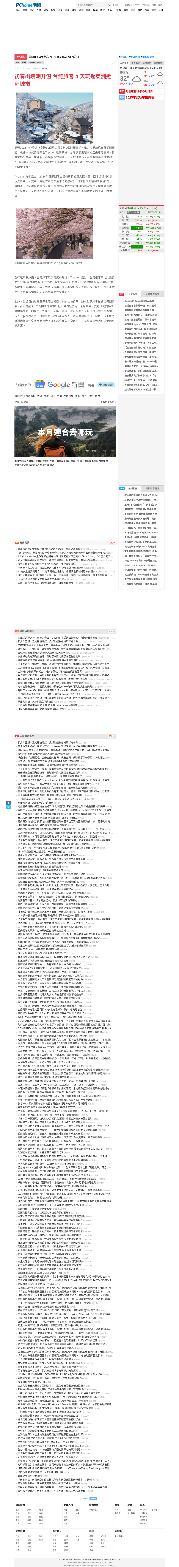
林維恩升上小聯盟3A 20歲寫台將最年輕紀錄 (147, 380)
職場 (67, 10)
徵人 (120, 1559)
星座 (81, 10)
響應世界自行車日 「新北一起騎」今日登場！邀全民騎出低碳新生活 (55, 1321)
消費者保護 (87, 1559)
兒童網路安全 (98, 1559)
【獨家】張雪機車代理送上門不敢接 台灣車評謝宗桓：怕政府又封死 (55, 912)
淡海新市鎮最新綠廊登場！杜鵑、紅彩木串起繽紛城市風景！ (50, 1453)
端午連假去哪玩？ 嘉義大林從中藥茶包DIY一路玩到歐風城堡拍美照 (55, 686)
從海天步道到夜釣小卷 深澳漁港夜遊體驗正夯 (42, 953)
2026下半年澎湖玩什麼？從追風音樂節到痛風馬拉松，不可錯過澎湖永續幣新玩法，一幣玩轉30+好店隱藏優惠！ (78, 1344)
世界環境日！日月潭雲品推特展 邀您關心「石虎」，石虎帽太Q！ (53, 923)
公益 (103, 1543)
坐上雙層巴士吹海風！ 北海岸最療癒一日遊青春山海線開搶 (50, 1141)
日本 (52, 396)
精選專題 (93, 1510)
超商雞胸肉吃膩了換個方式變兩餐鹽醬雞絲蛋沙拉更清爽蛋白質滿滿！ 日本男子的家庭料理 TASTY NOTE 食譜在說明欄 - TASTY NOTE (90, 821)
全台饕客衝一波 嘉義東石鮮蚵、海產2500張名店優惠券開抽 (50, 1066)
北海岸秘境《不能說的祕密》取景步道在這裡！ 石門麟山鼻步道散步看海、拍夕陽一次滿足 (67, 1156)
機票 (97, 396)
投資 (91, 1543)
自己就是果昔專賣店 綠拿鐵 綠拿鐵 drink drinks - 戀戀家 (48, 705)
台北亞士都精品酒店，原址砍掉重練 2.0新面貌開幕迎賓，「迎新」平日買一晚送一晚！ (64, 1111)
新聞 (17, 62)
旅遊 (133, 10)
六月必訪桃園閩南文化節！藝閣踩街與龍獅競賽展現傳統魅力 (50, 979)
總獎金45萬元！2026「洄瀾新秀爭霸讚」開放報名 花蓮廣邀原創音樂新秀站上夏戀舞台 (65, 934)
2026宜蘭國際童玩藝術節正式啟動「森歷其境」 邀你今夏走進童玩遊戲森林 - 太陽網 (63, 1047)
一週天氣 (143, 1513)
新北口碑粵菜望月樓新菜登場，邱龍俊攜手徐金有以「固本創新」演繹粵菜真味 (60, 1190)
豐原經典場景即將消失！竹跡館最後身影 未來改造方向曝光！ (50, 964)
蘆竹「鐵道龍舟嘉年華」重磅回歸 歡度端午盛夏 (43, 1077)
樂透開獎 (158, 63)
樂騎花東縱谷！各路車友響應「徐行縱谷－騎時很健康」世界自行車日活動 (57, 1340)
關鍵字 (118, 1531)
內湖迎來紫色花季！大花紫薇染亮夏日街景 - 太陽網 (45, 1062)
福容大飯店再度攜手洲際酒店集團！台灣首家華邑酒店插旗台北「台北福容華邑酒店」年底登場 (68, 1487)
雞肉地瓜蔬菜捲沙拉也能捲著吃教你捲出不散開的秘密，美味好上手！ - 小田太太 (61, 829)
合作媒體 (145, 5)
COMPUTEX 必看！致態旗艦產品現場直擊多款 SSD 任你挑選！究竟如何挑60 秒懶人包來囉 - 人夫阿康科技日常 (78, 1028)
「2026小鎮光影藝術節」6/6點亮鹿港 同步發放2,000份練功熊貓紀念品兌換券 (60, 1374)
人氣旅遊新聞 (152, 294)
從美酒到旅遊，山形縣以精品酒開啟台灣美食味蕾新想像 (48, 1269)
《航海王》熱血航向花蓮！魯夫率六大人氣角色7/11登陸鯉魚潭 (51, 1122)
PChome (136, 5)
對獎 (129, 1505)
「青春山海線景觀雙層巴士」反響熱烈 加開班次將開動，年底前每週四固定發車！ (61, 1355)
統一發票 (131, 1513)
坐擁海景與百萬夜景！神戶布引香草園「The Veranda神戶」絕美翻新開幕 (57, 1397)
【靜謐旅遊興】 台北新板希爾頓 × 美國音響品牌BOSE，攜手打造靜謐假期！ (59, 1333)
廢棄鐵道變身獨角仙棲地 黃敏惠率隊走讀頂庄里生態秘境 (49, 656)
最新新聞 (128, 488)
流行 (41, 1524)
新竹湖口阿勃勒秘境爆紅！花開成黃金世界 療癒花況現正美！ (50, 1265)
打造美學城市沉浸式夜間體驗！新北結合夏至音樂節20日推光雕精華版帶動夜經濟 (61, 1073)
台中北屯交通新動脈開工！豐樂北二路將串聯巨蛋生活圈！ (49, 1431)
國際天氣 (143, 1520)
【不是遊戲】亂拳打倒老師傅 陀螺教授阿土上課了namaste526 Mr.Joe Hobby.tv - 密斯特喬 (66, 1468)
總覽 (91, 1536)
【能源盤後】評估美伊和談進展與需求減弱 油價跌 (150, 347)
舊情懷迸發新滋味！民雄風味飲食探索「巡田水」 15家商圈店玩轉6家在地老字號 (61, 878)
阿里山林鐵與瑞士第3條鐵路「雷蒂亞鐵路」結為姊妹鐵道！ (50, 1325)
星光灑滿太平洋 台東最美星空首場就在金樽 (42, 930)
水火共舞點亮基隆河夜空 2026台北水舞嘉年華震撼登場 (48, 1164)
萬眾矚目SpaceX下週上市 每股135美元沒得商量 (149, 324)
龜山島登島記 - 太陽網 (30, 1476)
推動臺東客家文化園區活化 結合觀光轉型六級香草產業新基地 (51, 859)
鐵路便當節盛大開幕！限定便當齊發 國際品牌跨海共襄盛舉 (50, 908)
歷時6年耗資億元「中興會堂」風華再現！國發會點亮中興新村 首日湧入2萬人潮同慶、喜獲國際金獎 (72, 645)
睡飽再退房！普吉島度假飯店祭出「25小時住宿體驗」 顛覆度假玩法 (54, 942)
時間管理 (68, 396)
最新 (17, 1510)
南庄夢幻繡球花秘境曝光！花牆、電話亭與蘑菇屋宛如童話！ (50, 1220)
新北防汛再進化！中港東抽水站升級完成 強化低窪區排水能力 (50, 1250)
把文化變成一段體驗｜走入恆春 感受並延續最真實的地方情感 (50, 1006)
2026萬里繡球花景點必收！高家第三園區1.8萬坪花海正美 (49, 1438)
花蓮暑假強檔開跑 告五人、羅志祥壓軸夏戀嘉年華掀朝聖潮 (50, 1133)
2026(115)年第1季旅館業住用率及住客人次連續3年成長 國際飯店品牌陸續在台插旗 (62, 1352)
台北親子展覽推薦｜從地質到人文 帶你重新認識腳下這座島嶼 (50, 994)
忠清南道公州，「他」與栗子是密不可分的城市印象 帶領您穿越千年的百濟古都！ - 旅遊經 (66, 1051)
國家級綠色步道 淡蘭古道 (31, 1382)
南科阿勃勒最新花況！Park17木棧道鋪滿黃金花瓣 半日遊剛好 (51, 1013)
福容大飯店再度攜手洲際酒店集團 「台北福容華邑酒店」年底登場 (53, 1400)
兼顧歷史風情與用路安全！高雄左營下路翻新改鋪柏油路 (48, 1227)
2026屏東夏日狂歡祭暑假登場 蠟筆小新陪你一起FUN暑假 (48, 915)
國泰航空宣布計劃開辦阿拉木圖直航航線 (39, 866)
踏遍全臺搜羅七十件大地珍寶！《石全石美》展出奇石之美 (49, 1246)
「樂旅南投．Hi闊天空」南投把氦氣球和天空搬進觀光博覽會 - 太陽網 (55, 1479)
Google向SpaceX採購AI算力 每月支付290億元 (149, 301)
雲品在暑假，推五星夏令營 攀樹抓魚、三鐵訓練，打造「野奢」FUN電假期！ (59, 1085)
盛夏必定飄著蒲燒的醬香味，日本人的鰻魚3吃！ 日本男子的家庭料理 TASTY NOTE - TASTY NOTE (71, 1280)
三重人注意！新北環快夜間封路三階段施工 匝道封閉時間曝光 (50, 1261)
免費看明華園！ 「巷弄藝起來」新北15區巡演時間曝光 (47, 900)
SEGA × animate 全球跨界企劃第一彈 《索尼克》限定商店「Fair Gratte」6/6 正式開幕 (64, 556)
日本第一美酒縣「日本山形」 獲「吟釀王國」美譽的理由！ (49, 1115)
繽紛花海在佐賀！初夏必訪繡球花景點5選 (40, 1197)
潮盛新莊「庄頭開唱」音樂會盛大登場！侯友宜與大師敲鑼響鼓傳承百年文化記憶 (61, 649)
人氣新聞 (128, 294)
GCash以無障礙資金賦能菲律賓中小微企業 (41, 579)
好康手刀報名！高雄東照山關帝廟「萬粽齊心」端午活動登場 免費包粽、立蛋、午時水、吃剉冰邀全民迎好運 (77, 1126)
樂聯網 (44, 69)
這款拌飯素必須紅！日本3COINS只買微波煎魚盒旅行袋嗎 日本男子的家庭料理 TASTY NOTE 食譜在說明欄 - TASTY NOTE (84, 833)
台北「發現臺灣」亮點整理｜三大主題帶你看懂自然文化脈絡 (50, 991)
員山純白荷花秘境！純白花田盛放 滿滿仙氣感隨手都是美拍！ (50, 1235)
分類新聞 (20, 1505)
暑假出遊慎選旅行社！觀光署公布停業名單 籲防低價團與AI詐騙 (53, 904)
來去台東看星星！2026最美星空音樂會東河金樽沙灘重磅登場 (50, 1423)
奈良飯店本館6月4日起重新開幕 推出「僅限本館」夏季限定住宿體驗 (55, 1408)
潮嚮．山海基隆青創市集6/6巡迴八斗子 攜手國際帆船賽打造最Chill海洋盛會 (59, 1096)
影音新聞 (20, 1531)
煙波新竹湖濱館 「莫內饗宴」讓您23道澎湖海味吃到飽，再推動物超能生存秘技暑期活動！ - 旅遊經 (71, 840)
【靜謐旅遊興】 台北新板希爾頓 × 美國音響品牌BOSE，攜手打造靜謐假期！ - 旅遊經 (64, 1295)
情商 (41, 1513)
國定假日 (30, 396)
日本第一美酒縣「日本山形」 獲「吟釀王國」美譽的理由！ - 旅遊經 (54, 1054)
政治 (32, 10)
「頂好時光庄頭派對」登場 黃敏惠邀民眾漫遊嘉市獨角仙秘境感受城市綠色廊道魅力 (63, 664)
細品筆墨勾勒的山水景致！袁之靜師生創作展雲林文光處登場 (50, 1242)
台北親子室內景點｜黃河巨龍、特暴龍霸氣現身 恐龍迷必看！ (50, 983)
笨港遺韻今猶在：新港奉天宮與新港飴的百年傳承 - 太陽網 (49, 1483)
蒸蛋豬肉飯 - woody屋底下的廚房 (141, 574)
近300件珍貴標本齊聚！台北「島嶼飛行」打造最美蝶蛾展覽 (50, 1017)
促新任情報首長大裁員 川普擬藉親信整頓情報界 (149, 357)
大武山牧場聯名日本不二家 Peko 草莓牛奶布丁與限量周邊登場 (52, 1186)
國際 (60, 10)
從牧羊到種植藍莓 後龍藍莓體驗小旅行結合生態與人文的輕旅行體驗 (56, 1100)
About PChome (110, 1559)
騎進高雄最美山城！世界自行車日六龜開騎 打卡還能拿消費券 (51, 1363)
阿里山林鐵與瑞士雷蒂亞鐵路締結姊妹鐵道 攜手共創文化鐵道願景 (53, 945)
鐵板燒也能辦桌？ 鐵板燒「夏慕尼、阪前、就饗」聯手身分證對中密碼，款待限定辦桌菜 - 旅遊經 (70, 1299)
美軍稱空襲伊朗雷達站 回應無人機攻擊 (144, 333)
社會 (39, 10)
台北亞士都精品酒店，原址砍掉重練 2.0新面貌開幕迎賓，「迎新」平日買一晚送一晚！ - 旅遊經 (69, 1043)
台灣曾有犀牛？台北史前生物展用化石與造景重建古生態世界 (50, 1434)
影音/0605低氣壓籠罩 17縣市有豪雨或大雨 (40, 870)
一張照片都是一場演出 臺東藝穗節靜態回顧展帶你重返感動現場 (53, 1160)
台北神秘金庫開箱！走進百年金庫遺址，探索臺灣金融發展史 (50, 987)
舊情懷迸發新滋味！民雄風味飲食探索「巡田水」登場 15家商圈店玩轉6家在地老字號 (63, 675)
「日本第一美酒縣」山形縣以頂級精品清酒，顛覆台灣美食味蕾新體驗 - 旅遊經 (60, 1032)
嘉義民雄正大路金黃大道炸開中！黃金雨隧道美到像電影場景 (50, 1231)
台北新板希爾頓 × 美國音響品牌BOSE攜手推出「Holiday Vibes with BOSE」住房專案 (64, 1314)
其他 (41, 1540)
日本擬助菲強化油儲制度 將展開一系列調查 (53, 57)
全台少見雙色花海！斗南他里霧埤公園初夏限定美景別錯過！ (50, 1449)
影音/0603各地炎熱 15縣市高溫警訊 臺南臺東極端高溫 (47, 1348)
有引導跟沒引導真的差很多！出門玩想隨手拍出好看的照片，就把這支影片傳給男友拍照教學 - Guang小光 (74, 1464)
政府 (154, 10)
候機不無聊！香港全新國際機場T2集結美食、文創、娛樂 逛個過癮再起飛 (57, 1182)
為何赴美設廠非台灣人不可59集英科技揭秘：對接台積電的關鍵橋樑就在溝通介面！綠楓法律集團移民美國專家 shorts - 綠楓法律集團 (89, 1024)
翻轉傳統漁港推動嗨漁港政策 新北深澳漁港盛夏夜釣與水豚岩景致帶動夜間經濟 (60, 1069)
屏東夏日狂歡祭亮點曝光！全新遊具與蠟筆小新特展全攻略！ (50, 1224)
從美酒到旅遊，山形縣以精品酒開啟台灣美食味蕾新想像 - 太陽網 (52, 1036)
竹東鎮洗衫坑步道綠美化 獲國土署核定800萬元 (43, 960)
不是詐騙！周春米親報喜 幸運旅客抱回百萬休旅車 (45, 889)
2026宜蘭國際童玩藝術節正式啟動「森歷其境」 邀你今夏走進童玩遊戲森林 (58, 1179)
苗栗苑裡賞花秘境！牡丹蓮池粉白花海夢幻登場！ (44, 1212)
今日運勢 (134, 57)
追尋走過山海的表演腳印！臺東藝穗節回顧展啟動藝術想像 (49, 1419)
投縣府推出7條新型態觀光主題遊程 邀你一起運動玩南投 (48, 881)
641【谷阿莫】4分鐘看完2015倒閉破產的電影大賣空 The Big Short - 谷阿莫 (58, 848)
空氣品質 (135, 63)
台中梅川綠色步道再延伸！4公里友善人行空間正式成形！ (48, 1442)
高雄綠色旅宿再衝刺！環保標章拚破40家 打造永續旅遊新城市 (52, 874)
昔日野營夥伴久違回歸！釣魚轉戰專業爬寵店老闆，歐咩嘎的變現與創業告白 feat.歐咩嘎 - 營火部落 (71, 698)
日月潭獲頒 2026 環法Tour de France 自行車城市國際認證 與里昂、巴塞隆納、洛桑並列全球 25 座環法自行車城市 (79, 668)
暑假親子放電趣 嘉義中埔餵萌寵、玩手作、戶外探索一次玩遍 (51, 1092)
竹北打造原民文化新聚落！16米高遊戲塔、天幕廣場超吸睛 (49, 1427)
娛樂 (95, 10)
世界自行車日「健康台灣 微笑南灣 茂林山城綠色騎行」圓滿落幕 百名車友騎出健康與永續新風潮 (69, 1201)
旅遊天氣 (143, 1517)
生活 (109, 10)
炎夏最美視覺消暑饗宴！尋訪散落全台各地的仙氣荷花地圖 (49, 998)
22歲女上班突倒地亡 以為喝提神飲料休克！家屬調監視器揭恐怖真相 (55, 571)
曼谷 (84, 396)
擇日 (116, 1517)
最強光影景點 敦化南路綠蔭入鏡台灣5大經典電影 (149, 514)
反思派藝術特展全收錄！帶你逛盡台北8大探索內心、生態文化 (51, 975)
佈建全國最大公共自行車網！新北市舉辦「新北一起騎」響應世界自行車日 (57, 1318)
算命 (116, 1510)
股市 (116, 5)
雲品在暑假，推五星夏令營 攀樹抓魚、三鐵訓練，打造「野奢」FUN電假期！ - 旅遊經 (64, 1058)
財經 (46, 10)
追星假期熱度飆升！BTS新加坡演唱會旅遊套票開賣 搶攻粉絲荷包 (53, 1171)
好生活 (103, 1536)
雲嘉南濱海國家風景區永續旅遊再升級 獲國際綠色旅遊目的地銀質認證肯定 (59, 938)
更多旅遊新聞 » (108, 402)
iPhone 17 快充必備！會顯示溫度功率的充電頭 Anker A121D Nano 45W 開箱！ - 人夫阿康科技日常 (71, 1461)
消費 (126, 10)
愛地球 (103, 1547)
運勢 (74, 10)
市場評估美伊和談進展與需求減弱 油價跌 (145, 338)
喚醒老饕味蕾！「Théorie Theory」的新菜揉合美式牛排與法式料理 (54, 896)
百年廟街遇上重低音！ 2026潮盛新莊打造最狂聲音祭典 (48, 1367)
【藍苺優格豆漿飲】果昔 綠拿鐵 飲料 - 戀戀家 (147, 584)
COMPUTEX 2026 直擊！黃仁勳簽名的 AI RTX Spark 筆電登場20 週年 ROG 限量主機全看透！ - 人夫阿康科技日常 (79, 1021)
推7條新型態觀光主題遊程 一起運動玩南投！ (42, 851)
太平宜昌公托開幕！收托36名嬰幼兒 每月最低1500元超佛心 (50, 1002)
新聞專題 (93, 1505)
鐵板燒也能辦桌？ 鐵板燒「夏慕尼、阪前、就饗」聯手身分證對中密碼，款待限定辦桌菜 (65, 1329)
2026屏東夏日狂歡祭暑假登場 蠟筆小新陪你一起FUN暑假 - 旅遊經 (53, 844)
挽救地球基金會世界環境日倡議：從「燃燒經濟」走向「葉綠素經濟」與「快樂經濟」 (63, 575)
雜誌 (140, 10)
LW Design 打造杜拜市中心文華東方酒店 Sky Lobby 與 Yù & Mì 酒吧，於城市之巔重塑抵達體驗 (69, 1194)
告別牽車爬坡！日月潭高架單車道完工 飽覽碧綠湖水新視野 (49, 1412)
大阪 (39, 396)
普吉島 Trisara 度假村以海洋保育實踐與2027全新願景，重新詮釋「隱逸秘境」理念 (62, 1167)
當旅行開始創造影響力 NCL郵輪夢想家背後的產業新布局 (49, 863)
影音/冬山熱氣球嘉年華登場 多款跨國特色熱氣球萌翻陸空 (48, 761)
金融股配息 (147, 57)
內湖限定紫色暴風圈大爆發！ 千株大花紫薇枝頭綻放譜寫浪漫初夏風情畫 (57, 1130)
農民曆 (123, 57)
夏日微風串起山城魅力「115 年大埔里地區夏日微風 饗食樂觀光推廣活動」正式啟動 (64, 885)
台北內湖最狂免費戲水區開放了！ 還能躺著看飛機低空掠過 (50, 1385)
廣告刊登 (77, 1559)
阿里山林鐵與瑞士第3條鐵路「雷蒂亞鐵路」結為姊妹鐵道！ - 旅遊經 (54, 1303)
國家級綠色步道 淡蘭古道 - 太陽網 (36, 1284)
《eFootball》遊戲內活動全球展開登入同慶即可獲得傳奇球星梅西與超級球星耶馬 (61, 552)
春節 (59, 396)
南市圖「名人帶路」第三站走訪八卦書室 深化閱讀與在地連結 (50, 568)
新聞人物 (68, 1505)
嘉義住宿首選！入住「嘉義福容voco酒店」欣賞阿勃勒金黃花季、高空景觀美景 (60, 1137)
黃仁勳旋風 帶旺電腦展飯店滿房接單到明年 (147, 371)
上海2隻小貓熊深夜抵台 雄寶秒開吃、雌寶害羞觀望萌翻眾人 (51, 671)
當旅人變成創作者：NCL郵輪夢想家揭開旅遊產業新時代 (48, 855)
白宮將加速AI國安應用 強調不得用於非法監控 (148, 352)
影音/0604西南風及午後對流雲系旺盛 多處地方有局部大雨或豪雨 (52, 1103)
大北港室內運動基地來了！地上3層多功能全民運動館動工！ (50, 1446)
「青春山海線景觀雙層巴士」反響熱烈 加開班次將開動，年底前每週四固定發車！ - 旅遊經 (66, 1291)
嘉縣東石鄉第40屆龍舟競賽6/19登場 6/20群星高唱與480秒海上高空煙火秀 (58, 1336)
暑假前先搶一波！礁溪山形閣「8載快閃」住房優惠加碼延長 (50, 1378)
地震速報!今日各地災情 (139, 91)
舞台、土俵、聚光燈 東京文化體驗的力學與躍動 (43, 1306)
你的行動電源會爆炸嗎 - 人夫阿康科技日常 (40, 1472)
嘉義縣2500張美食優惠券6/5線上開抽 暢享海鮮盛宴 (46, 1107)
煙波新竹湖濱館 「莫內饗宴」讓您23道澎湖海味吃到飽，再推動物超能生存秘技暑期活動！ (66, 919)
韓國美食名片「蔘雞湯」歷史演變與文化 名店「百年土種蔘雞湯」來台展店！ (59, 1081)
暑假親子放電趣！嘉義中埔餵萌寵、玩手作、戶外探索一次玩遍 (51, 1145)
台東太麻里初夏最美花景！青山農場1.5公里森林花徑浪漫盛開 (51, 1216)
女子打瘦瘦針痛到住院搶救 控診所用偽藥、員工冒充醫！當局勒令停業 (56, 560)
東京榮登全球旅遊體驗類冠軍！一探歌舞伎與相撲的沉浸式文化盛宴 (54, 957)
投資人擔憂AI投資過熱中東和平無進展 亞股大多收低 (46, 564)
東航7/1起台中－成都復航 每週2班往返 (38, 949)
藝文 (103, 1540)
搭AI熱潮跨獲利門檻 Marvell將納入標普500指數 (149, 361)
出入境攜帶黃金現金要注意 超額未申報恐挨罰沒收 (45, 1359)
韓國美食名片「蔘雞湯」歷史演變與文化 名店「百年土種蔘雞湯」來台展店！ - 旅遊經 (64, 1039)
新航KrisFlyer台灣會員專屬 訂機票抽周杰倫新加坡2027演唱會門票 (53, 1389)
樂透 (129, 1510)
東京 (90, 396)
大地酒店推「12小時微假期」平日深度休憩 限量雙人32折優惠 (51, 1205)
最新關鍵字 (119, 1536)
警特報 (154, 1510)
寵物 (41, 1510)
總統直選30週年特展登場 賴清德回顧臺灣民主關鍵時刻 (48, 660)
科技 (53, 10)
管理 (91, 1547)
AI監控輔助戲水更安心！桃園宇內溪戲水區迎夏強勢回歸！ (49, 1415)
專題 (25, 10)
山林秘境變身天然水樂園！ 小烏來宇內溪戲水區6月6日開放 (50, 927)
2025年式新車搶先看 (140, 97)
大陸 (161, 10)
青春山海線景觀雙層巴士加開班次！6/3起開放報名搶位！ (48, 1254)
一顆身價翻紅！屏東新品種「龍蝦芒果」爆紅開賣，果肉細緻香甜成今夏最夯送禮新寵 (63, 1088)
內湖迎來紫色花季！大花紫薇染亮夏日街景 (41, 1152)
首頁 (18, 10)
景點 (77, 396)
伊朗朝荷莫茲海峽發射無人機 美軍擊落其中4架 (148, 310)
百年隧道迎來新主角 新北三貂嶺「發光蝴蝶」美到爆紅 (48, 1370)
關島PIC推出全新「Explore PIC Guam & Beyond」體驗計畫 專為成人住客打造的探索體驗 (66, 1404)
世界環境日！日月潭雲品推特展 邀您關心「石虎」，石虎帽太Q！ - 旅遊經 (57, 836)
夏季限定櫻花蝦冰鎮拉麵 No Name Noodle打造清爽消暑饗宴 (50, 549)
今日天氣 (124, 63)
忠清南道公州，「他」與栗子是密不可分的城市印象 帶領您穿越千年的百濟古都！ (61, 1148)
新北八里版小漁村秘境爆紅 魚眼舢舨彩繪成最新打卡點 (48, 641)
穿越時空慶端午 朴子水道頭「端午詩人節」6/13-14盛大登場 (51, 893)
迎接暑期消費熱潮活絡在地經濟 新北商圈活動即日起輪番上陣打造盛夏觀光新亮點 (61, 806)
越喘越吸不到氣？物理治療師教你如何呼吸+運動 (148, 389)
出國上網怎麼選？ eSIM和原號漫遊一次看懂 (147, 315)
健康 (88, 10)
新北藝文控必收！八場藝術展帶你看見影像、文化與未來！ (49, 1457)
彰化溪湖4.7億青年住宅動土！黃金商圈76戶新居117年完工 (49, 968)
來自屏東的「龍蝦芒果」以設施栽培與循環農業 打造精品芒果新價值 (54, 1175)
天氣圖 (143, 1524)
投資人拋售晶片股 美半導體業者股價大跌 (145, 319)
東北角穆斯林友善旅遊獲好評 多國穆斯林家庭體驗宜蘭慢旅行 (50, 683)
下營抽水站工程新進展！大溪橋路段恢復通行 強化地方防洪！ (50, 1239)
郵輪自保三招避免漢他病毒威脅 (35, 1209)
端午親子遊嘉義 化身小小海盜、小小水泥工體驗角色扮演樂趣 (51, 1491)
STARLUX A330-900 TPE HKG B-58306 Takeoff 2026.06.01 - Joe (53, 694)
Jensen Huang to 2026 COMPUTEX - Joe (40, 1273)
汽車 (147, 10)
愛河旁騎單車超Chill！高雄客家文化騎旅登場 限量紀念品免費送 (53, 679)
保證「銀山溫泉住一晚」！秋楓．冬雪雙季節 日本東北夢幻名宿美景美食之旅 (59, 1393)
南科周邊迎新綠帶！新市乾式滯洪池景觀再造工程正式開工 (49, 1258)
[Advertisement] (66, 498)
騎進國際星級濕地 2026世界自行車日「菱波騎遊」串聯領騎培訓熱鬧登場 (58, 1310)
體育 (102, 10)
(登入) (160, 5)
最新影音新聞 (152, 488)
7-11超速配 (125, 5)
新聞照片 (57, 1531)
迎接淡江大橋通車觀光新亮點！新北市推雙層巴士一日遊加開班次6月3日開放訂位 (61, 1276)
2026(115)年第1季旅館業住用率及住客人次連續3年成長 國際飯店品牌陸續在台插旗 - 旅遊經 (67, 1288)
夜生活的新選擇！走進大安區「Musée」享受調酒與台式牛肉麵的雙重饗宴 (57, 637)
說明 (154, 5)
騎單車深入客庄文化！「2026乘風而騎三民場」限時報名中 (49, 972)
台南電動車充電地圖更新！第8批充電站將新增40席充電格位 (50, 1009)
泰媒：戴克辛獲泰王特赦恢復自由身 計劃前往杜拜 (45, 583)
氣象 (142, 1505)
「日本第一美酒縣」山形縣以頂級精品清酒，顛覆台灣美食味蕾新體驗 (55, 1118)
